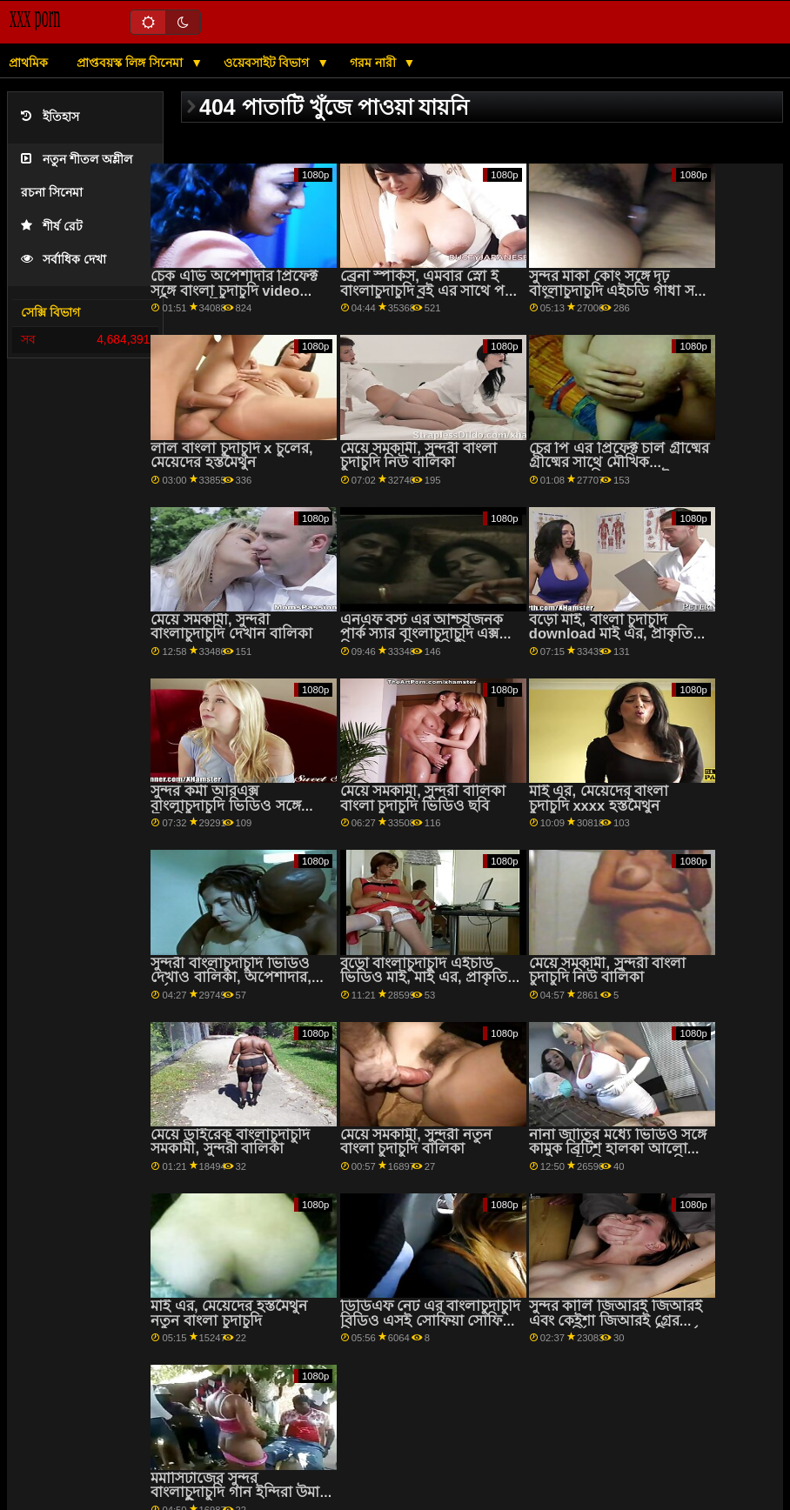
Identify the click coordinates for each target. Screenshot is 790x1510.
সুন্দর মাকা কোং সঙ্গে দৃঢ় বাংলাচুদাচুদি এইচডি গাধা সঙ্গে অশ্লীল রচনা (619, 290)
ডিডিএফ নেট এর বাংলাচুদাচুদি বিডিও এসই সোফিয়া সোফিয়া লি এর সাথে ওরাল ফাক (430, 1320)
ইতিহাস (50, 117)
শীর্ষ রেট (52, 226)
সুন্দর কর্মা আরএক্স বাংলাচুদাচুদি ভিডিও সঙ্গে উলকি (225, 805)
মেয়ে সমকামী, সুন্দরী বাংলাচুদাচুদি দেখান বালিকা (231, 627)
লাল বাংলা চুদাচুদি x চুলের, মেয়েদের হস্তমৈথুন (231, 455)
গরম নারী (374, 63)
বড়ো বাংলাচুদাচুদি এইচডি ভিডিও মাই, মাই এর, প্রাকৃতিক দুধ (429, 977)
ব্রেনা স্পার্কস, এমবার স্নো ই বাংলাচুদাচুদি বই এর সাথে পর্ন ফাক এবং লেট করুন (426, 290)
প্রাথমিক (28, 63)
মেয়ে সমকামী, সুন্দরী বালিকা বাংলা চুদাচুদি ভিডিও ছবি (422, 798)
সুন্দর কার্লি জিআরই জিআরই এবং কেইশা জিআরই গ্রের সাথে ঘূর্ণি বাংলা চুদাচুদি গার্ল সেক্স (615, 1328)
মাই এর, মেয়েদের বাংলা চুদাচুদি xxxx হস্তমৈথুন (598, 798)
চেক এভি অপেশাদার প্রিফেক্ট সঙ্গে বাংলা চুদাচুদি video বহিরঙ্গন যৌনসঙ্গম (234, 290)
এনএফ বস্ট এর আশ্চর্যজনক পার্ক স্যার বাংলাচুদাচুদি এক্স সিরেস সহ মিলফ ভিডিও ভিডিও (422, 641)
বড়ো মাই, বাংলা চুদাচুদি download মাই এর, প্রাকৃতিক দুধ (616, 634)
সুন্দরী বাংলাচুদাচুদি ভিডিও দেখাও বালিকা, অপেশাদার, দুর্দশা (231, 977)
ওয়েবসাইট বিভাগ (268, 63)
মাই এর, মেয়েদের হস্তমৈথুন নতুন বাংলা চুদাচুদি (228, 1313)
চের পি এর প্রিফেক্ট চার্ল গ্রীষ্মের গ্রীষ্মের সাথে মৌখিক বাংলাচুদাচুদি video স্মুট (619, 462)
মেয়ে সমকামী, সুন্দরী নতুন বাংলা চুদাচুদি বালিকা (416, 1142)
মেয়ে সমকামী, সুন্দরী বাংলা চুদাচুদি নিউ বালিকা (418, 455)
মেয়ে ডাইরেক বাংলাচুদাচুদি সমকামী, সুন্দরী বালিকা (230, 1142)
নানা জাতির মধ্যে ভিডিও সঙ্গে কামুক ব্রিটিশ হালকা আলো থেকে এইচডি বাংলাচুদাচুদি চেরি (617, 1156)
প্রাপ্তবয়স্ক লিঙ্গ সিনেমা (131, 63)
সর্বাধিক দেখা (63, 259)
